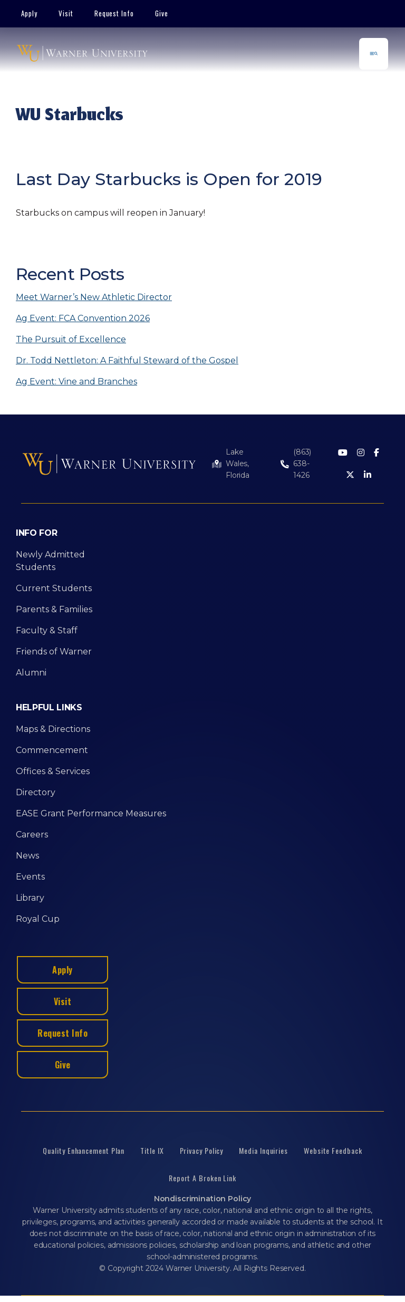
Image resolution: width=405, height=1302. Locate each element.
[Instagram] (360, 453)
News (27, 856)
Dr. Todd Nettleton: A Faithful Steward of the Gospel (127, 360)
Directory (35, 792)
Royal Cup (38, 919)
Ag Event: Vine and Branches (76, 382)
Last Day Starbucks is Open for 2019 (169, 179)
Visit (66, 13)
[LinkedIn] (367, 475)
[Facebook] (376, 453)
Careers (32, 835)
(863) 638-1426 (302, 463)
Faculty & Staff (47, 630)
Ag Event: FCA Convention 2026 (83, 318)
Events (30, 877)
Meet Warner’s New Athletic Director (94, 297)
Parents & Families (54, 609)
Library (30, 898)
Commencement (52, 750)
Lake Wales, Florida (237, 463)
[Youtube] (343, 453)
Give (161, 13)
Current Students (54, 588)
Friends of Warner (54, 652)
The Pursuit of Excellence (71, 339)
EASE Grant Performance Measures (91, 813)
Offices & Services (53, 771)
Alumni (31, 673)
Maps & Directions (53, 729)
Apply (29, 13)
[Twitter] (350, 475)
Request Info (114, 13)
